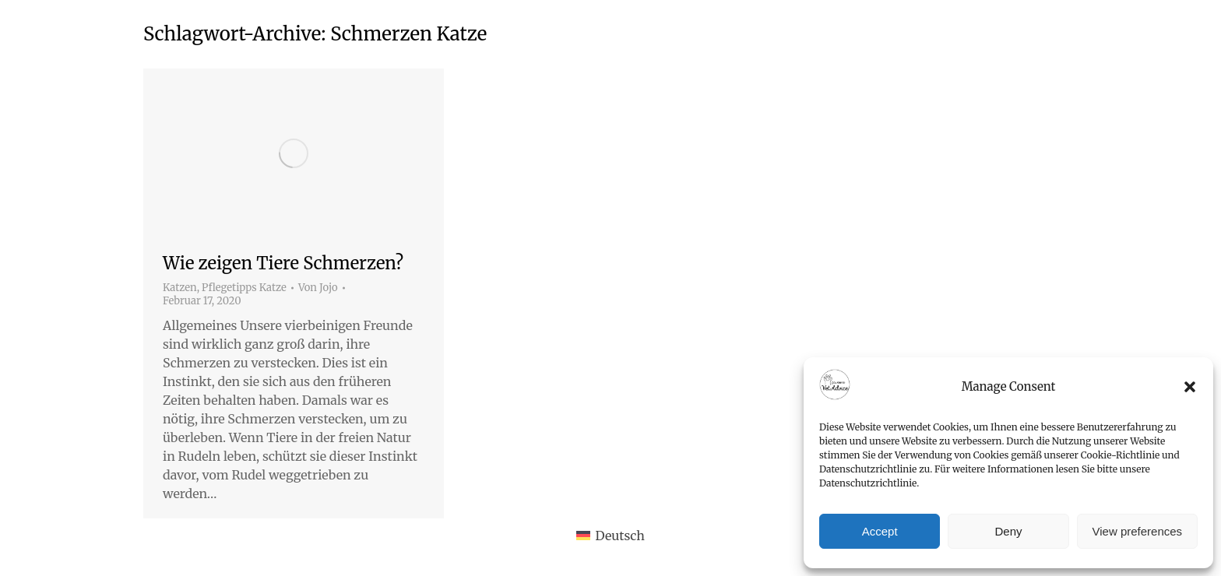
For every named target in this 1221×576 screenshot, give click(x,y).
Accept (880, 531)
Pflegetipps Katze (244, 287)
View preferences (1138, 531)
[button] (1190, 387)
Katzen (180, 287)
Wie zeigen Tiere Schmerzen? (283, 263)
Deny (1008, 531)
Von (318, 288)
